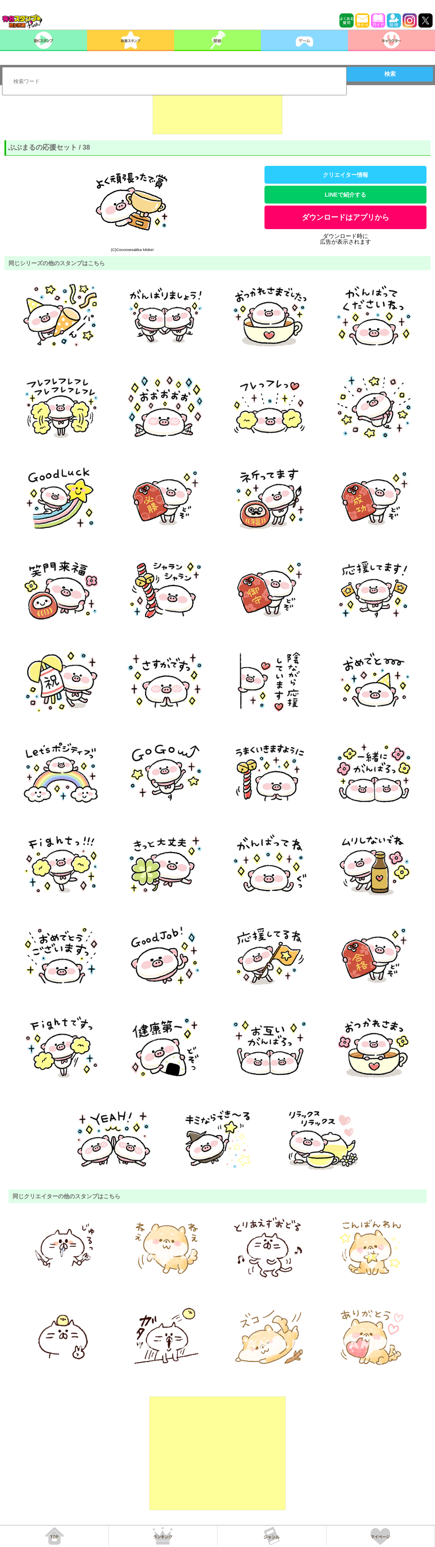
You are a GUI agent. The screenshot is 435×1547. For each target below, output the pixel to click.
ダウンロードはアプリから (345, 217)
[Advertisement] (217, 114)
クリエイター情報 (345, 175)
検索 (390, 74)
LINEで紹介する (345, 194)
